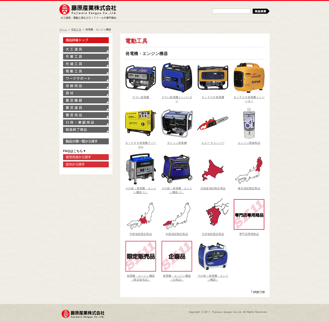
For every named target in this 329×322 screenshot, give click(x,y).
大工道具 (86, 49)
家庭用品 (86, 122)
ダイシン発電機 (177, 143)
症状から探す (86, 164)
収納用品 (86, 86)
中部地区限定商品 (141, 234)
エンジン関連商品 (249, 143)
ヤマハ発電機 (140, 97)
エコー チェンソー (213, 143)
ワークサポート (86, 79)
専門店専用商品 (249, 234)
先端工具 (86, 64)
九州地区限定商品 (213, 234)
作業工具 (86, 57)
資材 (86, 93)
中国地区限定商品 (177, 234)
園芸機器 (86, 100)
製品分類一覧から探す (86, 141)
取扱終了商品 (86, 130)
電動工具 (76, 29)
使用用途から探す (86, 157)
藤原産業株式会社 (88, 9)
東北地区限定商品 (249, 188)
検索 (261, 11)
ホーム (63, 29)
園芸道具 (86, 108)
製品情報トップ (86, 40)
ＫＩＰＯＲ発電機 (213, 97)
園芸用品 (86, 115)
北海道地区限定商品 (213, 188)
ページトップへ (258, 291)
